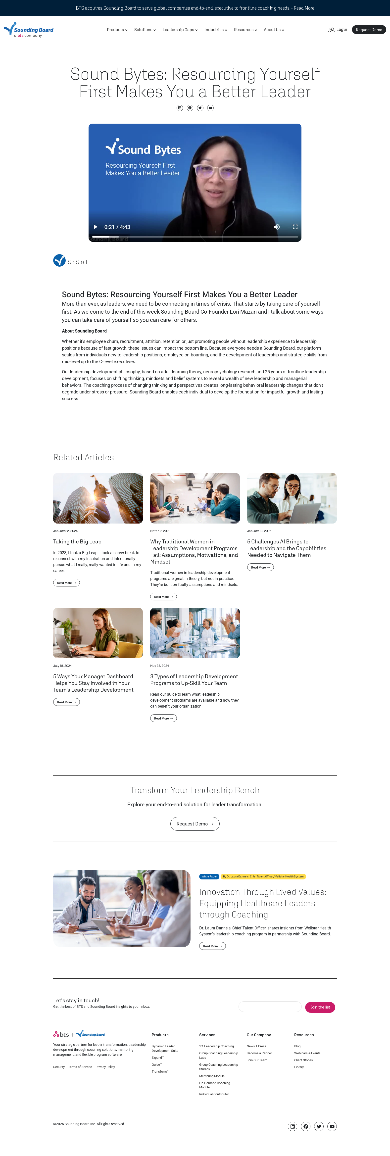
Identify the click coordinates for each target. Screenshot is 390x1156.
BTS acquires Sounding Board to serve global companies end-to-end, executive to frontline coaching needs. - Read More (195, 8)
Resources (243, 29)
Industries (214, 29)
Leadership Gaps (178, 29)
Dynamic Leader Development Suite (165, 1048)
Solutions (143, 29)
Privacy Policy (105, 1067)
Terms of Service (80, 1067)
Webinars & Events (307, 1053)
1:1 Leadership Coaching (216, 1046)
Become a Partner (259, 1053)
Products (115, 29)
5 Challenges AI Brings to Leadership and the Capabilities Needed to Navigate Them (286, 548)
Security (59, 1067)
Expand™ (158, 1058)
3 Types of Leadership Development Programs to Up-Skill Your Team (194, 679)
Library (299, 1067)
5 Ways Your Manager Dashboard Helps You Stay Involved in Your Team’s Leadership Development (93, 683)
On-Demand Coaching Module (214, 1085)
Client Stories (303, 1060)
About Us (272, 29)
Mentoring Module (212, 1076)
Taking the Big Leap (77, 541)
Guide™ (157, 1064)
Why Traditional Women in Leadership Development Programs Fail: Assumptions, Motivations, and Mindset (194, 551)
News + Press (256, 1046)
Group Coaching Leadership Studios (218, 1067)
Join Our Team (257, 1060)
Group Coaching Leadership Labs (218, 1055)
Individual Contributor (214, 1094)
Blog (297, 1046)
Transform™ (160, 1071)
